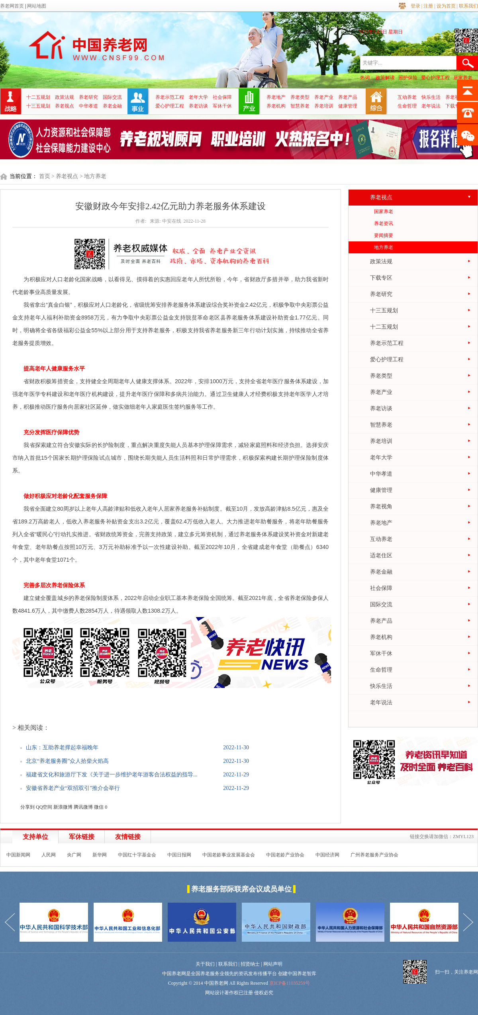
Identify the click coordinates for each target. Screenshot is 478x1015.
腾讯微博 (83, 807)
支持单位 (35, 836)
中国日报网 (179, 855)
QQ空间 (44, 807)
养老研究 (88, 97)
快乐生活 (431, 97)
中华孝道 (88, 106)
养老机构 (276, 106)
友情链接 (128, 836)
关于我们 (205, 964)
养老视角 (454, 97)
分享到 (27, 807)
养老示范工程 (169, 97)
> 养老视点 (64, 176)
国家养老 (383, 211)
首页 (44, 176)
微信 (99, 807)
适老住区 (381, 555)
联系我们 (468, 6)
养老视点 (64, 106)
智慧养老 (300, 106)
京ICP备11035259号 (289, 983)
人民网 (48, 855)
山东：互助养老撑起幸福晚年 (62, 747)
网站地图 (36, 6)
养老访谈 (198, 106)
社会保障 (222, 97)
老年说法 (431, 106)
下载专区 (454, 106)
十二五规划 (38, 97)
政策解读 (385, 77)
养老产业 (323, 97)
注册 (428, 6)
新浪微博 (62, 807)
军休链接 (81, 836)
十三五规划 (38, 106)
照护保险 (407, 77)
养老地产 (276, 97)
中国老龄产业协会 (285, 855)
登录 (415, 6)
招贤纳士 (250, 964)
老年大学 (198, 97)
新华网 (99, 855)
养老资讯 (383, 223)
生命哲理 (407, 106)
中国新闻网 (18, 855)
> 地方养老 (93, 176)
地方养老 (383, 247)
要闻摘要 (383, 235)
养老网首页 (12, 6)
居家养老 (462, 77)
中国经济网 (327, 855)
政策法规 (64, 97)
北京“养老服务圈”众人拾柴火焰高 (67, 761)
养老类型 (300, 97)
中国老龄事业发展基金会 (228, 855)
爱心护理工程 (435, 77)
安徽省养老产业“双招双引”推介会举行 (73, 788)
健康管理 (347, 106)
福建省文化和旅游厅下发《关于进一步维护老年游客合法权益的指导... (112, 775)
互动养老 (407, 97)
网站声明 (272, 964)
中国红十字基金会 (137, 855)
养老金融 (112, 106)
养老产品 (347, 97)
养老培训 (323, 106)
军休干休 (222, 106)
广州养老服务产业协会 (374, 855)
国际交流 (112, 97)
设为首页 (446, 6)
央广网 (74, 855)
